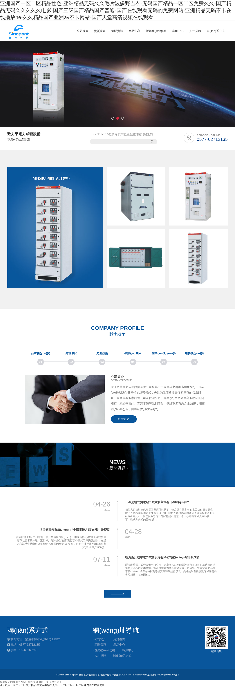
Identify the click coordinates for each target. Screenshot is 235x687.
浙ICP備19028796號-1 (168, 674)
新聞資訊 (117, 31)
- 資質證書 (118, 639)
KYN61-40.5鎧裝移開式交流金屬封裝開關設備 (123, 134)
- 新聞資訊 (99, 644)
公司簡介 (82, 31)
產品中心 (134, 31)
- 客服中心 (127, 650)
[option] (117, 84)
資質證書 (100, 31)
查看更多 (124, 419)
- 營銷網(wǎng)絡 (104, 650)
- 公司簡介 (99, 639)
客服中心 (178, 31)
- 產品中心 (118, 644)
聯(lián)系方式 (216, 31)
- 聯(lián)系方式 (121, 655)
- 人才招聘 (99, 655)
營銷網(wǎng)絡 (156, 31)
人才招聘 (195, 31)
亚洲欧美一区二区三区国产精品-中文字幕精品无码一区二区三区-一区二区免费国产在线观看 (52, 685)
